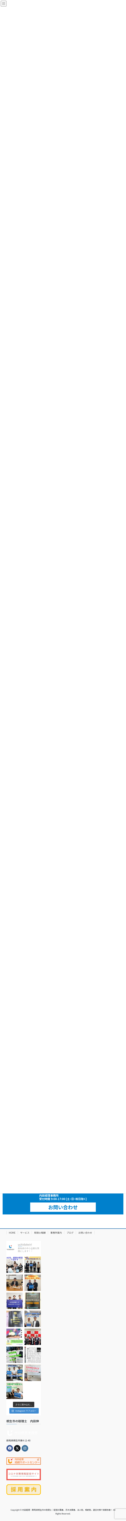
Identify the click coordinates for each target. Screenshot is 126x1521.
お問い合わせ (63, 1207)
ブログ (70, 1232)
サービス (24, 1232)
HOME (12, 1232)
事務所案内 (56, 1232)
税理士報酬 (40, 1232)
